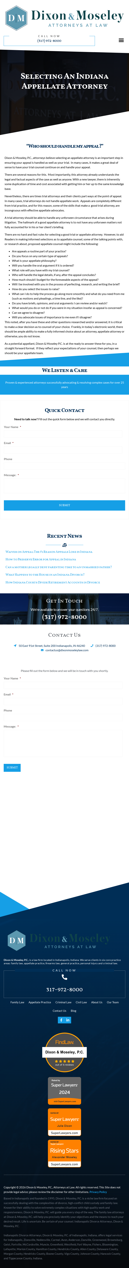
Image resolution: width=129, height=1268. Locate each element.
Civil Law (81, 998)
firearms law (53, 959)
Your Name (12, 427)
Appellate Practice (40, 998)
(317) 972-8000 (49, 41)
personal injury (89, 959)
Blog (73, 1007)
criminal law (110, 959)
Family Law (17, 998)
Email (8, 442)
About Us (96, 998)
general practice (70, 959)
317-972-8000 (64, 986)
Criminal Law (63, 998)
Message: (11, 473)
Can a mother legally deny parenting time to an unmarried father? (59, 564)
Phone (8, 458)
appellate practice (34, 959)
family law (17, 959)
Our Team (113, 998)
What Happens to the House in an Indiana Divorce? (45, 572)
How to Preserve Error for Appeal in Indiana (41, 556)
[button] (121, 40)
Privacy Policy (98, 1188)
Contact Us (59, 1007)
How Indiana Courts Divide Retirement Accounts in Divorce (53, 579)
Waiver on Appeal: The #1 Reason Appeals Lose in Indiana (49, 549)
